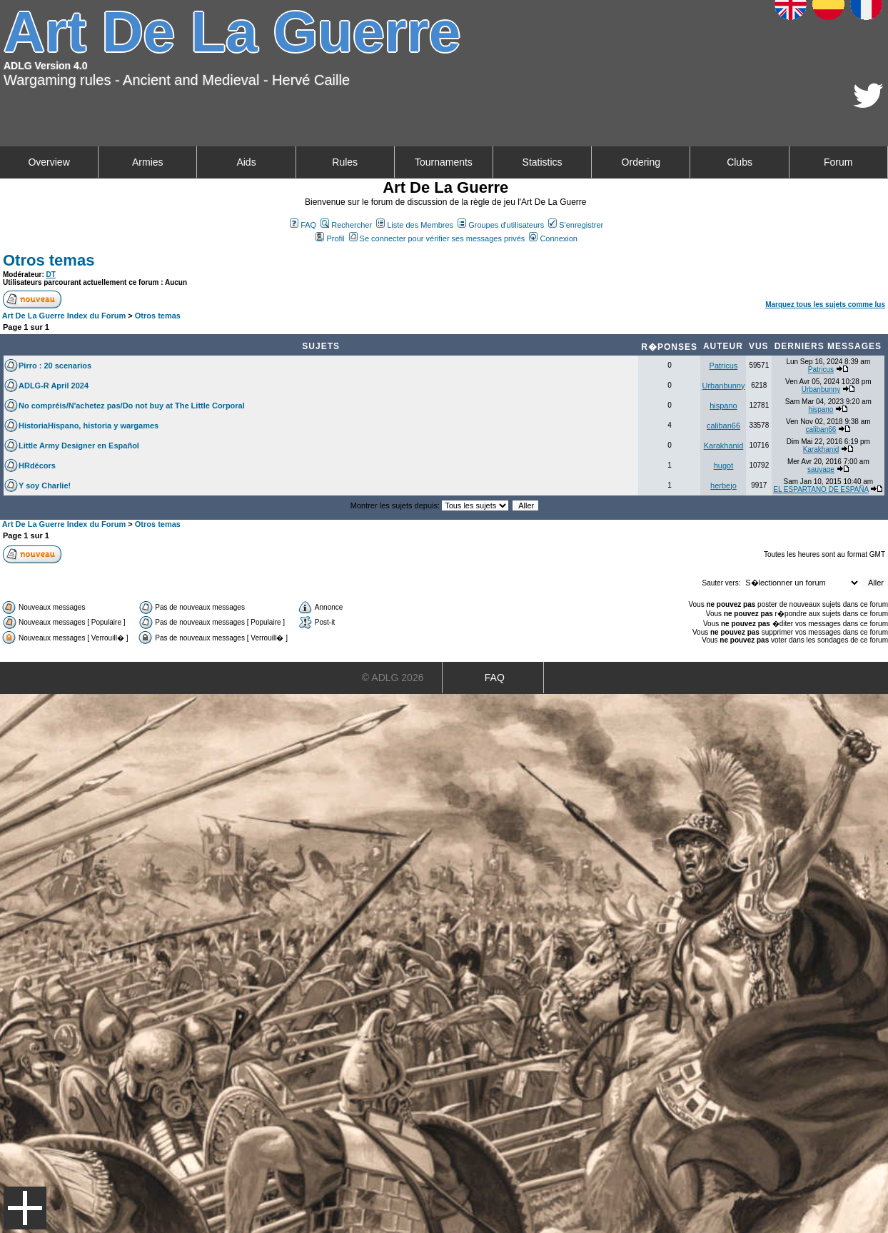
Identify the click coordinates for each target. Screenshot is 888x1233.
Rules (345, 162)
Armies (147, 162)
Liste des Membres (414, 225)
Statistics (542, 162)
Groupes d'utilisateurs (501, 225)
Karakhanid (724, 445)
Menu (25, 1208)
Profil (330, 238)
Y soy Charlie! (45, 485)
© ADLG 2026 (393, 677)
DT (51, 274)
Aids (246, 162)
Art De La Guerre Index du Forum (64, 315)
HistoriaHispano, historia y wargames (88, 425)
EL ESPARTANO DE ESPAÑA (820, 489)
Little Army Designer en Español (79, 445)
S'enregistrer (575, 225)
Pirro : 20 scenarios (55, 365)
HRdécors (37, 465)
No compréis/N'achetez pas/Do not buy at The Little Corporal (132, 405)
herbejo (723, 485)
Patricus (724, 365)
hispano (723, 405)
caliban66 (723, 425)
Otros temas (48, 260)
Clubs (739, 162)
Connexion (553, 238)
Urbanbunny (723, 385)
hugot (724, 465)
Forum (838, 162)
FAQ (303, 225)
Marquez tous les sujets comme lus (825, 304)
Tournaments (444, 162)
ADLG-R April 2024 (54, 385)
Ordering (641, 162)
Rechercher (346, 225)
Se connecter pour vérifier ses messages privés (437, 238)
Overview (48, 162)
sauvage (820, 469)
